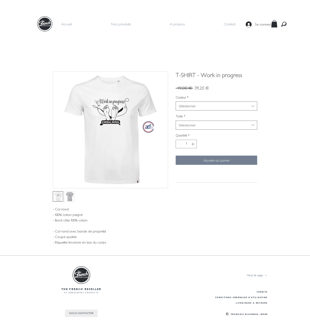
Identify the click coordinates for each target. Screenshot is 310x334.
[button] (274, 23)
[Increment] (193, 144)
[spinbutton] (186, 144)
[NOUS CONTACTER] (81, 313)
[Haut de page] (257, 275)
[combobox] (216, 106)
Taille (180, 116)
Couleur (182, 97)
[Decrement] (179, 144)
